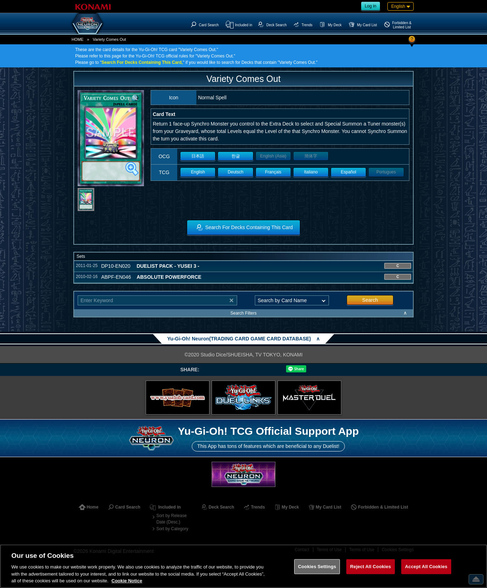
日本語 (197, 156)
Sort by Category (172, 528)
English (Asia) (273, 156)
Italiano (311, 172)
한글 (235, 156)
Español (348, 172)
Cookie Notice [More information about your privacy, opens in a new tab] (127, 580)
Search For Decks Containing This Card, (142, 62)
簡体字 (310, 156)
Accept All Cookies (426, 566)
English (198, 172)
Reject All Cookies (370, 566)
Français (273, 172)
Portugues (386, 172)
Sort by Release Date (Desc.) (171, 519)
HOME (78, 39)
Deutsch (236, 172)
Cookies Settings (317, 566)
